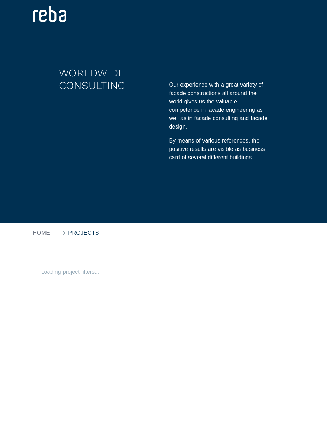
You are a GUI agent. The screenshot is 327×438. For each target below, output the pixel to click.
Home (41, 232)
